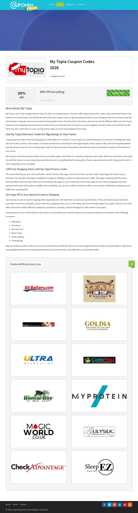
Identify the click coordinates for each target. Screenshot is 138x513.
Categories (70, 4)
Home (51, 4)
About (15, 504)
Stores (60, 4)
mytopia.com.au (58, 76)
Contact (81, 4)
